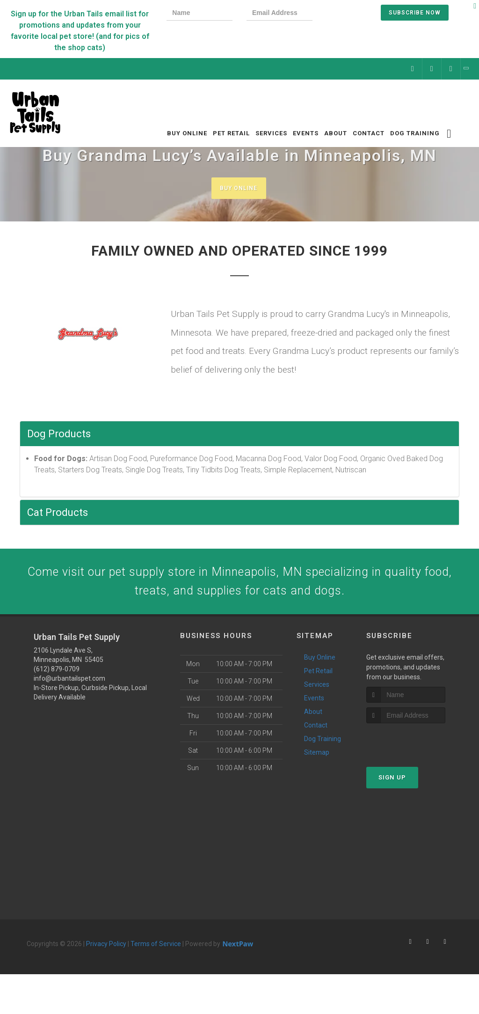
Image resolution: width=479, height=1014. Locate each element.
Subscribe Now (415, 12)
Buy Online (238, 187)
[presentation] (358, 14)
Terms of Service (156, 951)
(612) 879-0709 (57, 677)
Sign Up (392, 785)
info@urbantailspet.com (69, 686)
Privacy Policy (106, 951)
